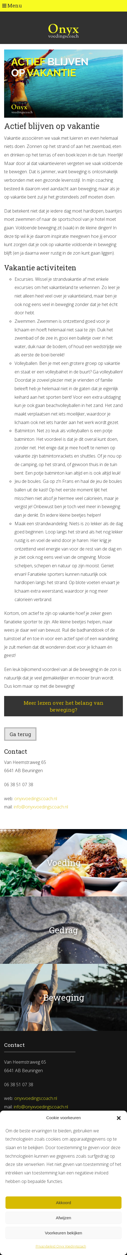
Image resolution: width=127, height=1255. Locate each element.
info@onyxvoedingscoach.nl (41, 807)
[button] (119, 1118)
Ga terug (20, 734)
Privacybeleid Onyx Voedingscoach (61, 1246)
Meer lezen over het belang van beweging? (63, 706)
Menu (12, 5)
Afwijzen (63, 1217)
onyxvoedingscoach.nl (35, 799)
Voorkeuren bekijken (63, 1233)
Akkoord (63, 1202)
